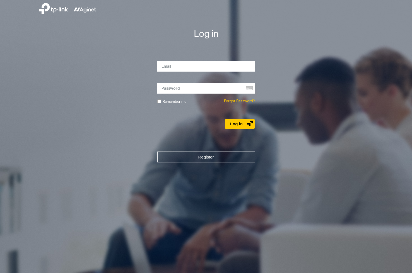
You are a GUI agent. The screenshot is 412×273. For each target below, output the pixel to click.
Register (206, 157)
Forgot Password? (239, 101)
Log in (241, 123)
